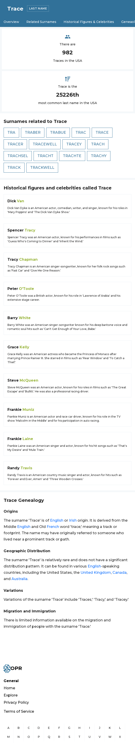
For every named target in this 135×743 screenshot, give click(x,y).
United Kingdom (95, 572)
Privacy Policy (16, 702)
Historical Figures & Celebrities (89, 22)
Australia (19, 579)
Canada (119, 572)
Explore (11, 695)
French (53, 527)
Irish (73, 520)
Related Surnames (41, 22)
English (56, 520)
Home (9, 688)
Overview (11, 22)
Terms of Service (19, 711)
